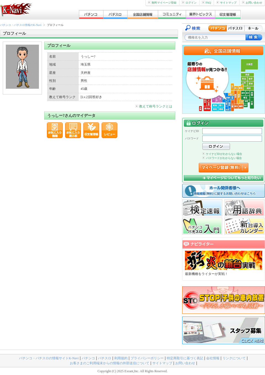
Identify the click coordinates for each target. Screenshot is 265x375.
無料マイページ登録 (162, 2)
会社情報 (212, 358)
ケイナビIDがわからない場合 (222, 153)
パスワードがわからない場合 (222, 158)
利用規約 (121, 358)
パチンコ (88, 358)
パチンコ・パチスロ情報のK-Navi (20, 24)
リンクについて (234, 358)
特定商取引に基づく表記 (185, 358)
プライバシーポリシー (147, 358)
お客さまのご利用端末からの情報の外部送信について (109, 363)
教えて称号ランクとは (154, 106)
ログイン (189, 2)
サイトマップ (226, 2)
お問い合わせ (252, 2)
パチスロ (104, 358)
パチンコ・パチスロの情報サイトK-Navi (49, 358)
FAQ (206, 2)
